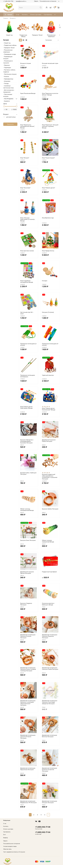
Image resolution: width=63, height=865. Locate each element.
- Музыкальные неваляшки (7, 50)
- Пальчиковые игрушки (7, 95)
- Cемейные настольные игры (8, 86)
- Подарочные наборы (9, 44)
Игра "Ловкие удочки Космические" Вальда (48, 408)
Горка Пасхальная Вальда (27, 93)
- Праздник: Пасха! (9, 47)
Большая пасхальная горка (50, 63)
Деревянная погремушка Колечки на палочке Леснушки (49, 769)
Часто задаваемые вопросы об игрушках (14, 851)
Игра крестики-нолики (27, 250)
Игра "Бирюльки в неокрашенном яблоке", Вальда (27, 125)
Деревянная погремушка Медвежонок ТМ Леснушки (28, 801)
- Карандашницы (8, 78)
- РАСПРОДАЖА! (8, 98)
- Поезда (6, 83)
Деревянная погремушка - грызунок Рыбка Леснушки (50, 667)
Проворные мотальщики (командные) (27, 375)
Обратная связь (7, 848)
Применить (10, 123)
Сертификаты (48, 14)
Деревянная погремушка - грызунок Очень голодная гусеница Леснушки (28, 668)
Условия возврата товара (9, 846)
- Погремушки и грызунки (8, 61)
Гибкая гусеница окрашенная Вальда (48, 540)
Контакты (25, 14)
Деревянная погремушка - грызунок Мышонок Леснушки (50, 635)
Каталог (8, 14)
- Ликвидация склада (9, 53)
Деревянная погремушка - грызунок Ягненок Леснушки (28, 736)
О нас (17, 14)
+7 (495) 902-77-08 (42, 826)
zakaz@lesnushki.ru (21, 1)
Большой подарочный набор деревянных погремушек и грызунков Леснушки (49, 476)
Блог (4, 834)
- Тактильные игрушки (9, 73)
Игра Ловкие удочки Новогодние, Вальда (26, 406)
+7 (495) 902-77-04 (42, 832)
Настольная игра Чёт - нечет (27, 312)
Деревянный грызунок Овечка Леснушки (27, 571)
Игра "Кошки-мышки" (48, 157)
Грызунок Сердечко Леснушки (26, 603)
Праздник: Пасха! (36, 34)
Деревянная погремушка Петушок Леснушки (49, 801)
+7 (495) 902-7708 (8, 1)
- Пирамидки (7, 67)
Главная (5, 18)
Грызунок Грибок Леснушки (50, 508)
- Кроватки (6, 100)
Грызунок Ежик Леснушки (28, 540)
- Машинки (6, 64)
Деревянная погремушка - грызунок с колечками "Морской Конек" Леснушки (28, 702)
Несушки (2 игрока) (48, 311)
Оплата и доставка (35, 14)
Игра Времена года (48, 217)
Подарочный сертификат (49, 571)
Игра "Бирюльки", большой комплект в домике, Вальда (50, 125)
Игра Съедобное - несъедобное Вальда (26, 280)
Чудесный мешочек (48, 374)
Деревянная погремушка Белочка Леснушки (49, 735)
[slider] (4, 105)
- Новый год (6, 42)
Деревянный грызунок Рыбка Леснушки (49, 439)
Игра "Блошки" (24, 157)
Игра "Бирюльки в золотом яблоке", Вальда (50, 93)
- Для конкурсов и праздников (8, 90)
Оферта (36, 1)
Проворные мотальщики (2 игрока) (28, 343)
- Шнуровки (6, 80)
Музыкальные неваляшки (49, 35)
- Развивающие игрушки (7, 57)
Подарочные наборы (23, 35)
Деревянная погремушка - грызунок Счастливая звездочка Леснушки (50, 701)
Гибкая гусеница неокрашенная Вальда (27, 508)
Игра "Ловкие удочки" (48, 187)
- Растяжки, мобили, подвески (9, 70)
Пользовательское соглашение (48, 1)
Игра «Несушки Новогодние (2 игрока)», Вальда (27, 218)
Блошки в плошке (25, 63)
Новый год (9, 34)
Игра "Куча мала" (25, 187)
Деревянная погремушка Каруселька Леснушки (27, 768)
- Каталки (6, 76)
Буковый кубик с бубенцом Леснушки (28, 472)
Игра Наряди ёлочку (48, 250)
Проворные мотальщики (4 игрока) (50, 343)
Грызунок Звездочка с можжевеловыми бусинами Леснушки (26, 440)
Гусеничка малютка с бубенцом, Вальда (48, 603)
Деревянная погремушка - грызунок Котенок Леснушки (28, 635)
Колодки (44, 280)
